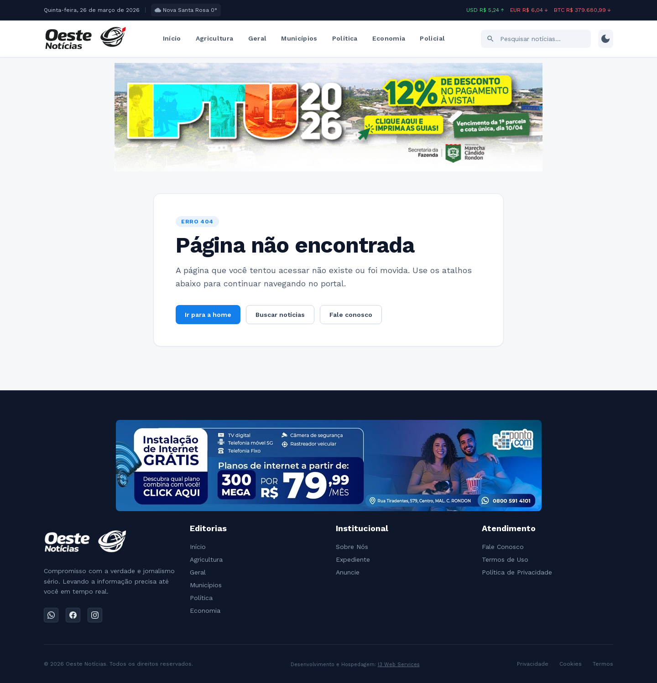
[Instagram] (95, 615)
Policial (432, 38)
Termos (603, 664)
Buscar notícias (280, 314)
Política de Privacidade (517, 572)
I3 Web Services (399, 664)
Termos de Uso (505, 559)
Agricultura (215, 38)
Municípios (299, 38)
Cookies (570, 664)
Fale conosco (350, 314)
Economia (389, 38)
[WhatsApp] (51, 615)
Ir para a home (208, 314)
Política (345, 38)
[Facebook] (73, 615)
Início (172, 38)
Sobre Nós (352, 546)
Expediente (353, 559)
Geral (257, 38)
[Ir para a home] (85, 39)
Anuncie (348, 572)
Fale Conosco (503, 546)
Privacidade (532, 664)
